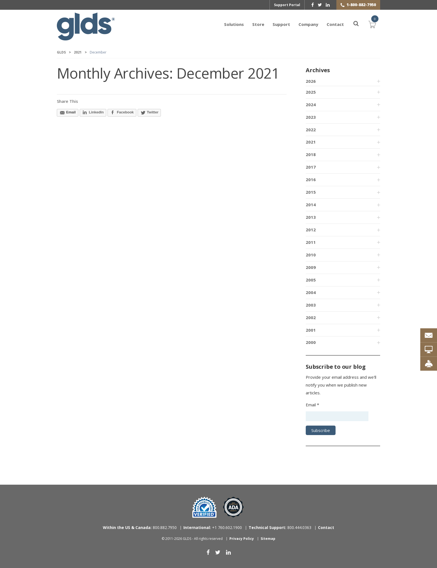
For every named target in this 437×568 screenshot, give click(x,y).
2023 (311, 117)
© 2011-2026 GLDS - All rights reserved (192, 538)
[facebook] (312, 5)
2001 (311, 330)
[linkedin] (328, 5)
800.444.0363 (280, 527)
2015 (311, 192)
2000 (311, 342)
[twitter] (320, 5)
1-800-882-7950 (361, 4)
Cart (372, 24)
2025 (311, 92)
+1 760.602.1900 (212, 527)
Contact (335, 24)
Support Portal (287, 5)
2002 (311, 317)
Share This (67, 101)
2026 (311, 81)
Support (281, 24)
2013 (311, 217)
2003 (311, 305)
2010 (311, 255)
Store (258, 24)
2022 (311, 129)
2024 (311, 104)
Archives (318, 70)
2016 (311, 179)
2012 (311, 229)
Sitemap (268, 538)
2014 (311, 204)
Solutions (234, 24)
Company (308, 24)
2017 (311, 167)
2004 (311, 292)
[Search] (353, 24)
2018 (311, 154)
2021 (311, 142)
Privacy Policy (241, 538)
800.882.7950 (140, 527)
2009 (311, 267)
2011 (311, 242)
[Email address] (337, 416)
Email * (312, 404)
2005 (311, 280)
